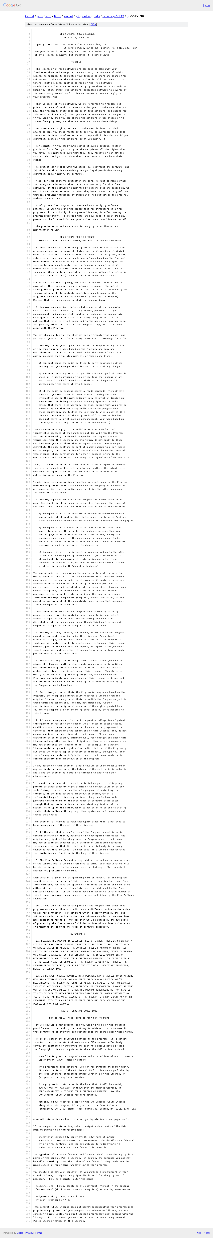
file (93, 24)
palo (96, 16)
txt (199, 1232)
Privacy (29, 1232)
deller (86, 16)
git (78, 16)
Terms (38, 1232)
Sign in (206, 5)
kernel (29, 16)
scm (48, 16)
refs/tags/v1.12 (113, 16)
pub (40, 16)
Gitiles (20, 1232)
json (207, 1232)
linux (57, 16)
